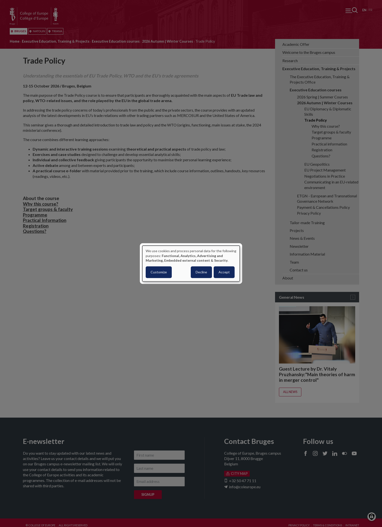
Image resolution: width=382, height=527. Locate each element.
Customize (159, 272)
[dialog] (191, 263)
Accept (224, 272)
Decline (201, 272)
